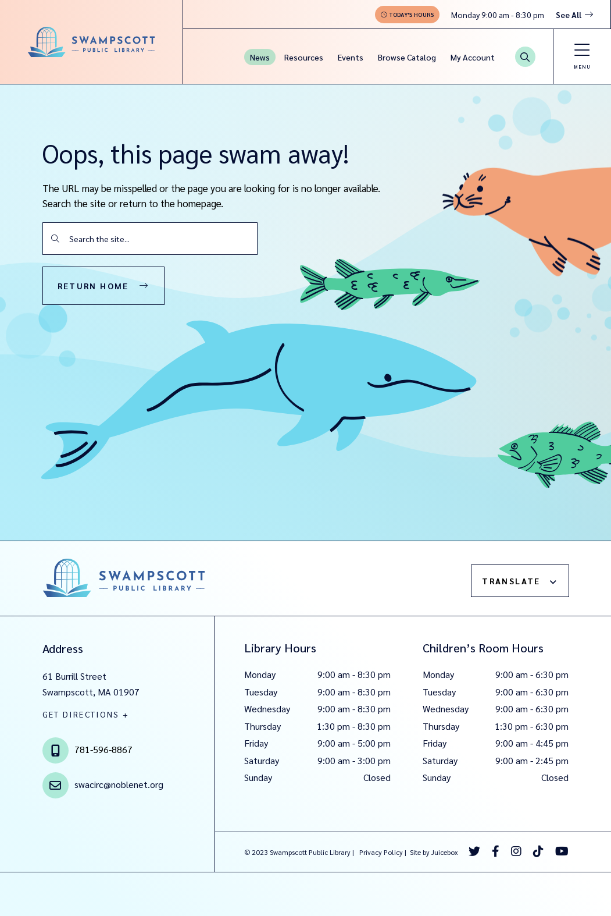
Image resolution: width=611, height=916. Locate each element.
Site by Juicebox (434, 852)
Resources (303, 57)
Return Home (93, 286)
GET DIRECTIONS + (86, 714)
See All (568, 14)
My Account (473, 57)
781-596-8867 (103, 749)
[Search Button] (525, 57)
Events (350, 57)
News (260, 57)
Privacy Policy (381, 852)
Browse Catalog (407, 57)
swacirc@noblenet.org (118, 784)
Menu (582, 66)
